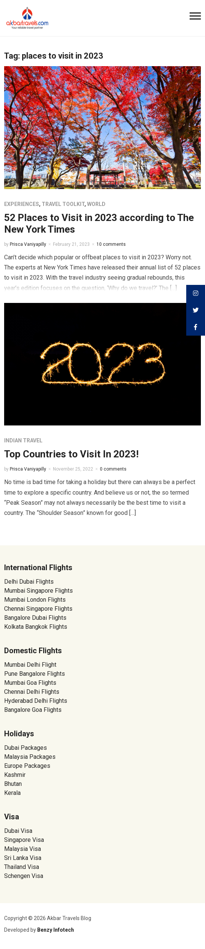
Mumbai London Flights (35, 599)
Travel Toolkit (63, 204)
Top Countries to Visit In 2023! (71, 454)
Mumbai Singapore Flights (38, 590)
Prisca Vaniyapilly (28, 244)
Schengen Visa (23, 875)
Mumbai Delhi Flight (30, 664)
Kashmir (15, 774)
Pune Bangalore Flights (34, 673)
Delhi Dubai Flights (29, 581)
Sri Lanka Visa (23, 857)
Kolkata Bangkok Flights (35, 626)
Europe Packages (27, 765)
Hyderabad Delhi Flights (35, 700)
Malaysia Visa (22, 848)
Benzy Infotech (55, 930)
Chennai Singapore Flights (38, 608)
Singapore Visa (24, 839)
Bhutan (13, 783)
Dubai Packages (25, 747)
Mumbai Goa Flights (30, 682)
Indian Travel (23, 440)
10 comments (111, 244)
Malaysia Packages (30, 756)
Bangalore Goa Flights (33, 709)
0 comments (113, 469)
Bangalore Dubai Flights (35, 617)
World (96, 204)
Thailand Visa (21, 866)
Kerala (12, 792)
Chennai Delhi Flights (31, 691)
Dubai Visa (18, 830)
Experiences (21, 204)
